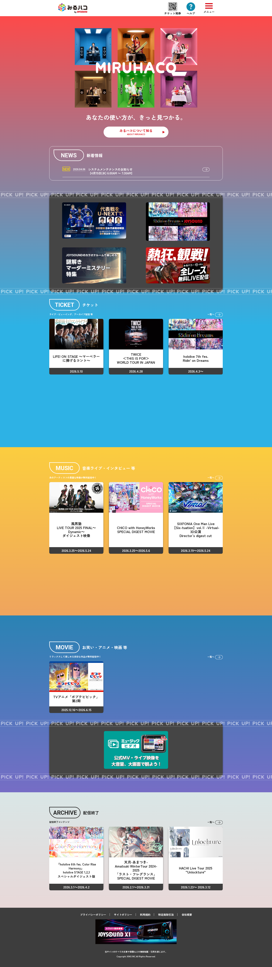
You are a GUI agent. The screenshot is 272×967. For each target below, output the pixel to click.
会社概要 (187, 914)
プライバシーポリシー (93, 914)
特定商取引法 (166, 914)
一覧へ (215, 315)
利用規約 (145, 914)
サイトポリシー (123, 914)
